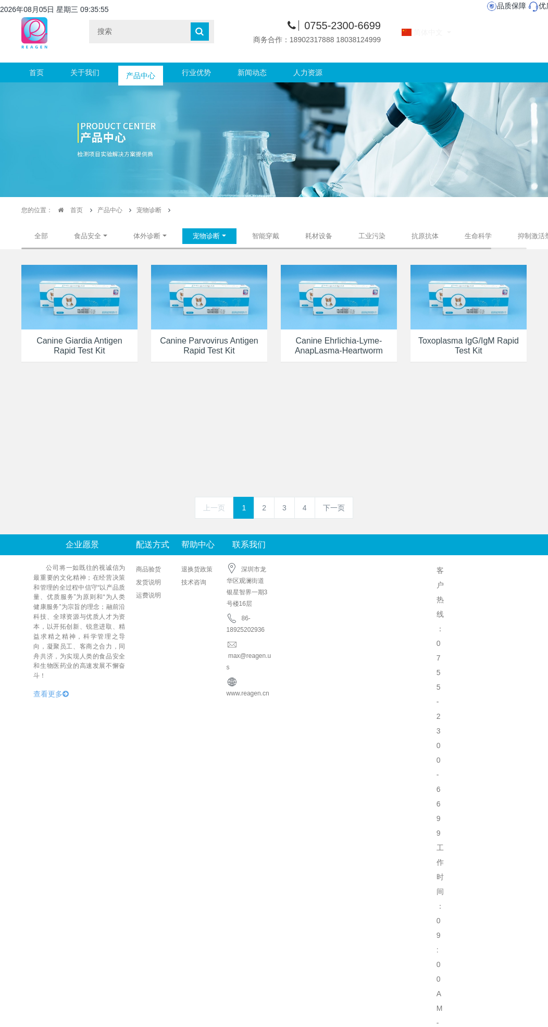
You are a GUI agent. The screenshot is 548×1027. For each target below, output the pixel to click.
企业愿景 (82, 544)
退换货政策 (197, 569)
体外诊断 (146, 236)
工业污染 (371, 236)
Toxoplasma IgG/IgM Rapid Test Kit (468, 345)
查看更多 (51, 694)
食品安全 (87, 236)
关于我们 (84, 72)
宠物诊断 (148, 210)
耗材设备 (318, 236)
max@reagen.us (249, 656)
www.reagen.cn (248, 693)
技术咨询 (193, 582)
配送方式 (152, 544)
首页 (36, 72)
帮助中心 (198, 544)
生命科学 (478, 236)
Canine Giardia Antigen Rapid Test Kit (79, 345)
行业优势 (196, 72)
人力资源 (307, 72)
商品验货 (148, 569)
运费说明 (148, 595)
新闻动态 (252, 72)
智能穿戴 (265, 236)
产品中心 (140, 72)
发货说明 (148, 582)
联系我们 (249, 544)
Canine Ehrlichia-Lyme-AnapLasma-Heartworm (339, 345)
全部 (41, 236)
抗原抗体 (425, 236)
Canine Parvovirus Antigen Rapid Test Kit (209, 345)
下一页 (334, 508)
